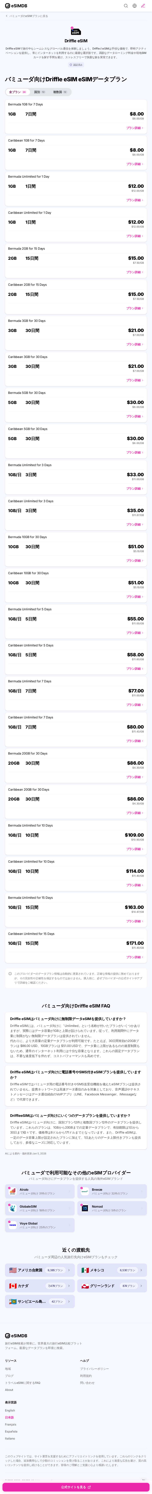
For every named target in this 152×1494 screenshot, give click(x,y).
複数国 (60, 92)
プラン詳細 (135, 128)
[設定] (135, 6)
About (9, 1389)
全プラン (18, 92)
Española (11, 1431)
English (10, 1410)
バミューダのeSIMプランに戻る (26, 16)
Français (10, 1424)
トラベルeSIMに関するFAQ (22, 1382)
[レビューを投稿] (143, 6)
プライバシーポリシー (94, 1368)
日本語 (9, 1417)
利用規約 (86, 1375)
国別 (40, 92)
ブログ (9, 1375)
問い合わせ (87, 1382)
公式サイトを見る (76, 1487)
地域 (8, 1368)
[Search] (126, 6)
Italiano (10, 1438)
